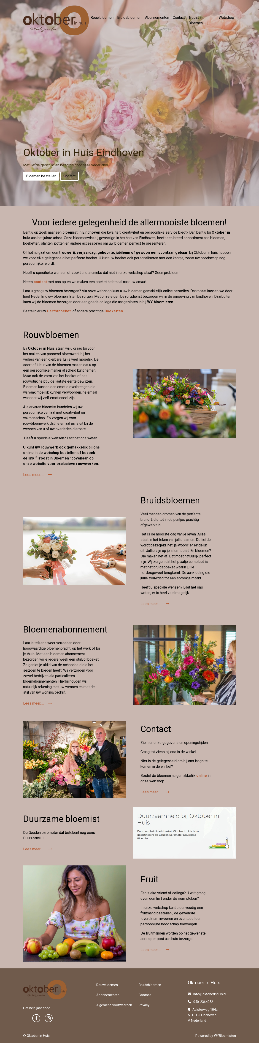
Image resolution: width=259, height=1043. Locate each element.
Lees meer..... (37, 475)
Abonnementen (157, 17)
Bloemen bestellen (41, 176)
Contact (179, 17)
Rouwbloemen (102, 17)
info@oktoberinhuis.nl (207, 994)
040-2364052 (200, 1002)
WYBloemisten (225, 1036)
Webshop (226, 17)
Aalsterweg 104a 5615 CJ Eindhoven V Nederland (203, 1015)
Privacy (144, 1005)
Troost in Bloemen (196, 20)
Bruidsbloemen (129, 17)
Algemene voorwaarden (114, 1005)
